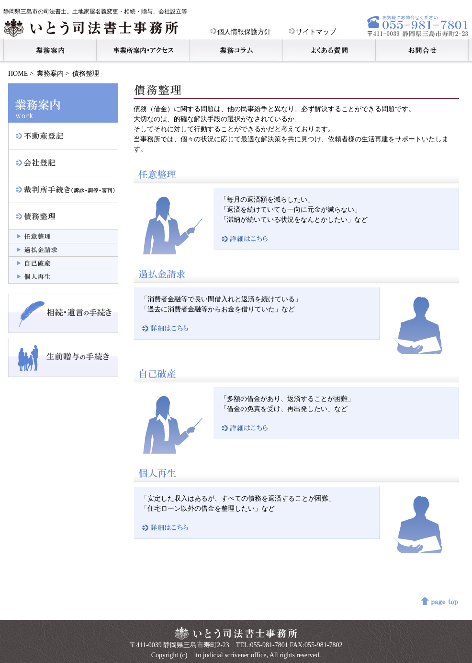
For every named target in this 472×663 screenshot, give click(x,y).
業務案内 (50, 73)
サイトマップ (312, 31)
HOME (18, 73)
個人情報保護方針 (240, 31)
